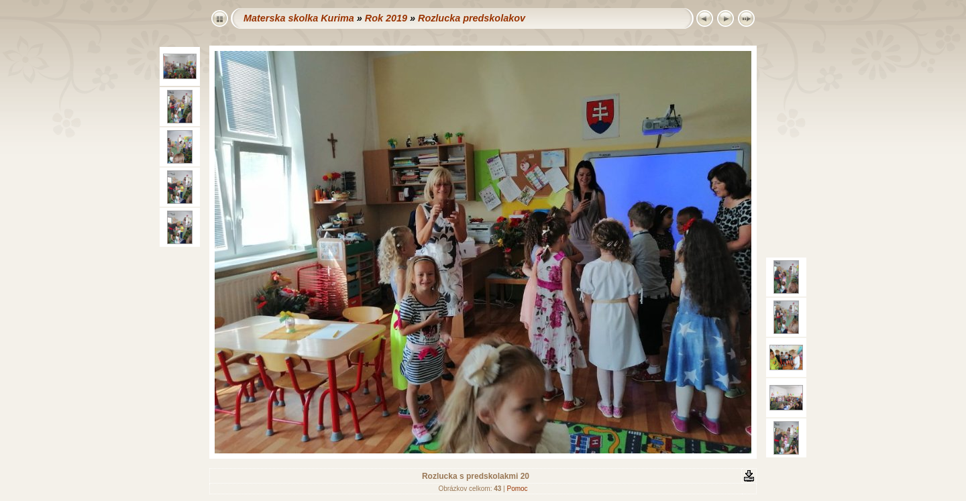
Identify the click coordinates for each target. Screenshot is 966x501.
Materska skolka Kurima (299, 18)
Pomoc (516, 488)
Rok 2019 (386, 18)
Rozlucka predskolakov (471, 18)
